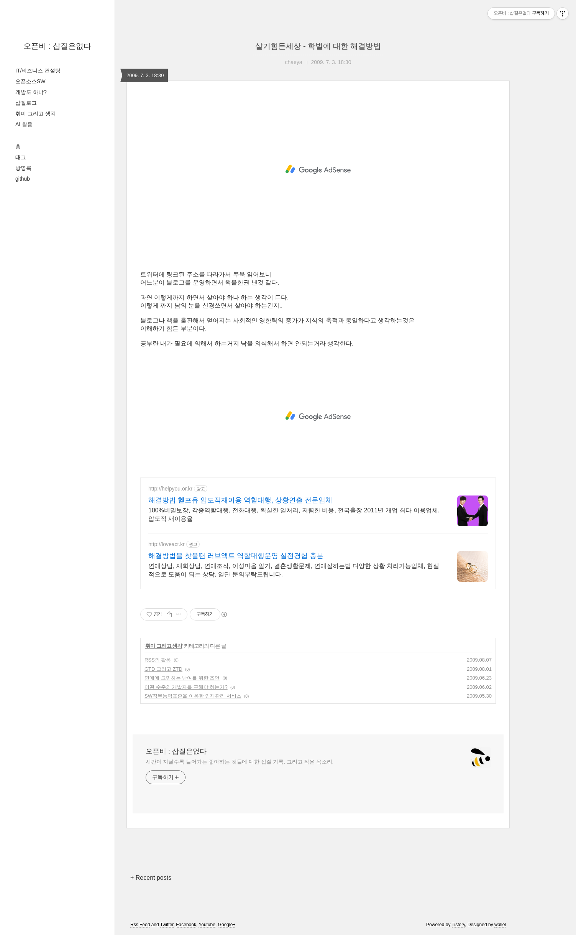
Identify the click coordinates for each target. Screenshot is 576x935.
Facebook (186, 924)
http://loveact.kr (166, 544)
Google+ (227, 924)
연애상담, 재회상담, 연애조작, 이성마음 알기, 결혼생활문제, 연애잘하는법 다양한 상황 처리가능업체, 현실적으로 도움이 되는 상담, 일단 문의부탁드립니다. (293, 570)
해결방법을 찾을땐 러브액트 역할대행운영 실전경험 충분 (235, 556)
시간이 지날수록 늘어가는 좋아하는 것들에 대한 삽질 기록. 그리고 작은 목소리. (239, 762)
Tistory (458, 924)
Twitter (167, 924)
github (22, 179)
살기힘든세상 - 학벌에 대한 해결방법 (318, 46)
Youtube (207, 924)
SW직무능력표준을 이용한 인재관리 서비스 (192, 696)
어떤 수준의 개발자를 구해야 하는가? (186, 687)
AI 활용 (24, 124)
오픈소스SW (30, 81)
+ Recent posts (150, 877)
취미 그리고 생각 (35, 113)
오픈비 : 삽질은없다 (57, 46)
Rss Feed (140, 924)
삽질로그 (26, 103)
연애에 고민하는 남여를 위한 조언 (182, 678)
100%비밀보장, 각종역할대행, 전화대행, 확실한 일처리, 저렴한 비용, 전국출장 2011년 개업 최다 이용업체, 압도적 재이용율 (294, 514)
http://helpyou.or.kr (170, 489)
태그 (20, 157)
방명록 (23, 168)
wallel (500, 924)
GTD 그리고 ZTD (163, 669)
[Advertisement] (318, 169)
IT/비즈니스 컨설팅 (38, 70)
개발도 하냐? (31, 92)
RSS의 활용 (157, 660)
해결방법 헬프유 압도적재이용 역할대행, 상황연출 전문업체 (240, 500)
